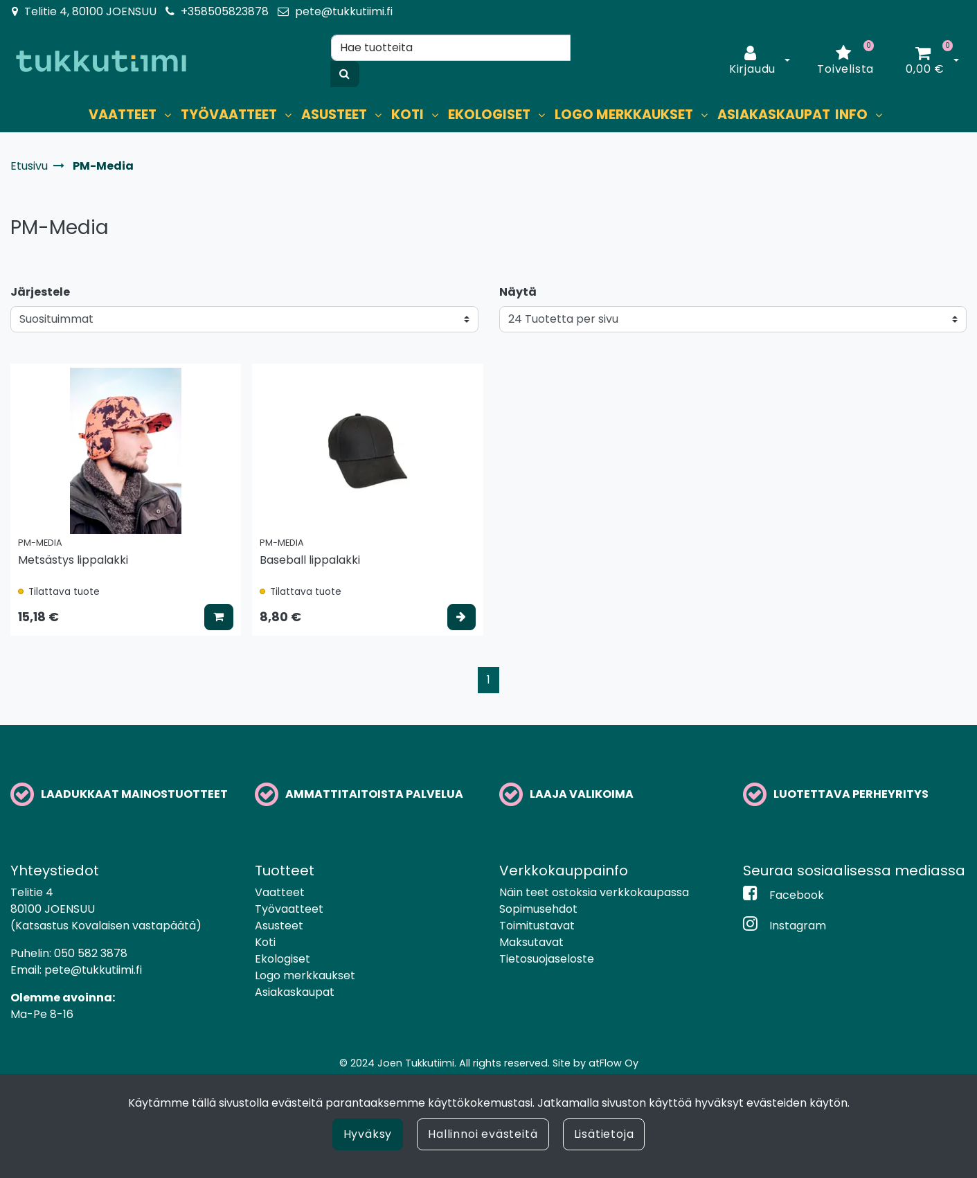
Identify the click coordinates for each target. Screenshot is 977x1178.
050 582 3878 (90, 953)
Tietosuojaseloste (546, 959)
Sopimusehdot (538, 909)
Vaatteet (280, 892)
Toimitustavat (537, 926)
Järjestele (40, 292)
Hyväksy (368, 1134)
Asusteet (279, 926)
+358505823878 (225, 11)
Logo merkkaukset (305, 975)
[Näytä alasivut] (167, 115)
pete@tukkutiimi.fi (344, 11)
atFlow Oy (613, 1063)
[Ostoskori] (925, 60)
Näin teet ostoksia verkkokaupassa (594, 892)
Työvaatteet (289, 909)
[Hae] (450, 48)
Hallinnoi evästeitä (482, 1134)
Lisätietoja (604, 1134)
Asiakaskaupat (294, 992)
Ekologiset (282, 959)
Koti (265, 942)
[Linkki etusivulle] (101, 61)
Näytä (518, 292)
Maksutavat (531, 942)
